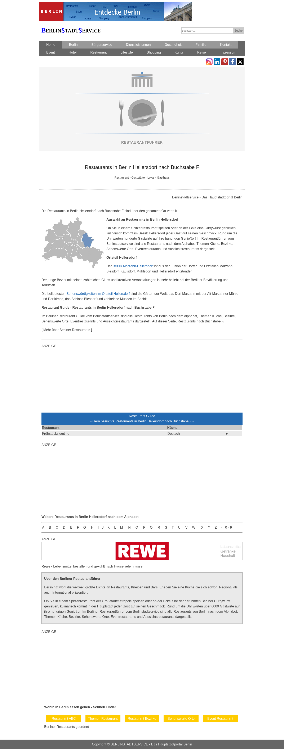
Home (50, 44)
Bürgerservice (102, 44)
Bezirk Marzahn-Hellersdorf (133, 266)
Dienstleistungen (138, 44)
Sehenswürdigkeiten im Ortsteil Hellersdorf (98, 293)
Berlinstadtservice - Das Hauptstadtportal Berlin (207, 197)
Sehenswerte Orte (181, 718)
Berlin (73, 44)
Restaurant (98, 52)
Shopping (154, 52)
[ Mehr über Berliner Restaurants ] (66, 330)
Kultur (179, 52)
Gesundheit (173, 44)
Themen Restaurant (102, 718)
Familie (200, 44)
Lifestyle (127, 52)
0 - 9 (228, 527)
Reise (201, 52)
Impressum (228, 52)
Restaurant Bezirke (142, 718)
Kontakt (225, 44)
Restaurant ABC (64, 718)
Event (50, 52)
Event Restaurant (220, 718)
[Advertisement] (142, 381)
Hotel (72, 52)
